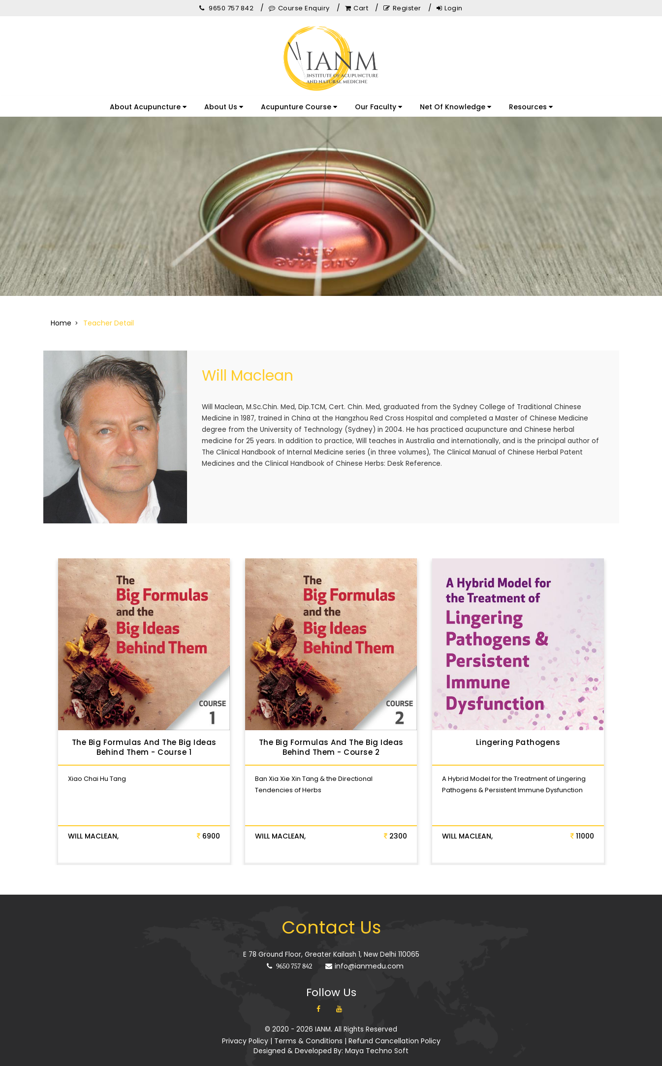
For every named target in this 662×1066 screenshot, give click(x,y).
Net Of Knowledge (455, 107)
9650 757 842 (290, 956)
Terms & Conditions (308, 1031)
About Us (223, 107)
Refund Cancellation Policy (394, 1031)
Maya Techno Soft (377, 1041)
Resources (531, 107)
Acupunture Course (299, 107)
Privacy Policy (245, 1031)
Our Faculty (378, 107)
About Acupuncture (148, 107)
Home (61, 323)
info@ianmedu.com (364, 956)
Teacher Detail (108, 323)
